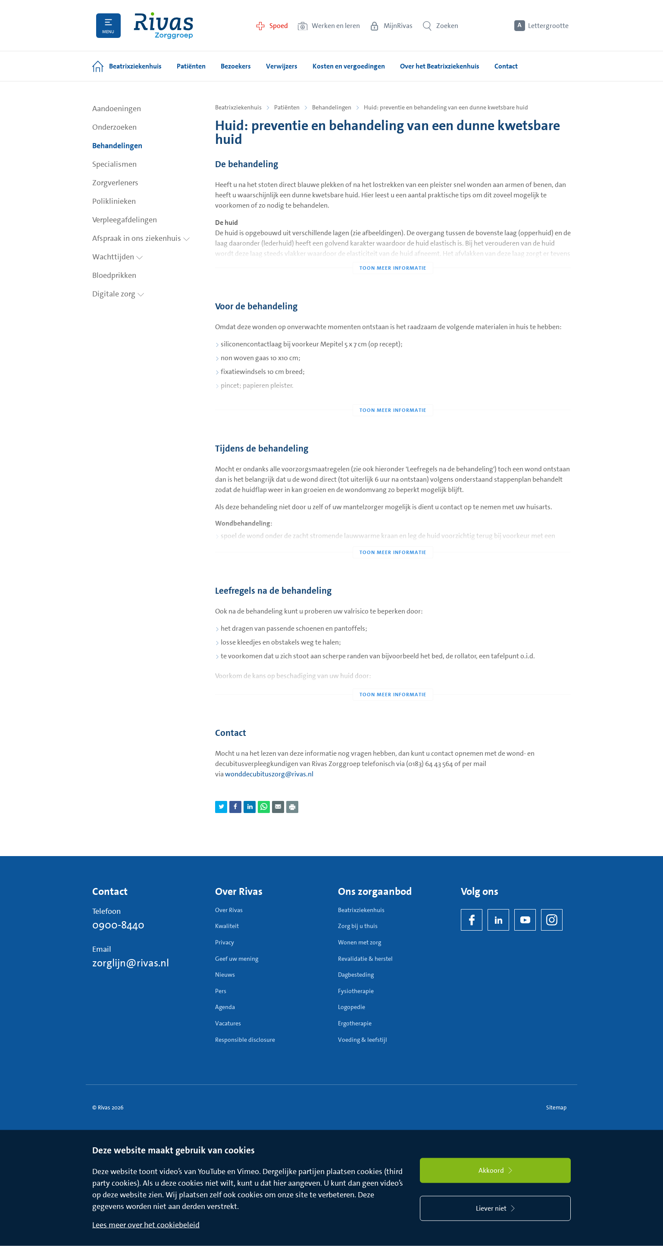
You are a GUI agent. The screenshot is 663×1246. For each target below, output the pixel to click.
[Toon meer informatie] (393, 251)
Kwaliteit (227, 926)
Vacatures (228, 1023)
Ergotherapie (355, 1023)
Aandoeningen (116, 108)
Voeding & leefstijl (362, 1040)
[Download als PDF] (292, 807)
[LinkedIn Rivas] (498, 920)
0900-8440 (118, 925)
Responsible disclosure (245, 1040)
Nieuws (225, 974)
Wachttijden (117, 257)
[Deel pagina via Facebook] (235, 807)
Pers (220, 991)
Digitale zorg (118, 294)
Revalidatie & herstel (365, 959)
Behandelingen (117, 145)
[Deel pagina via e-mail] (278, 807)
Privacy (224, 942)
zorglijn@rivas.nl (130, 963)
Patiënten (287, 107)
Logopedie (351, 1007)
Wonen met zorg (359, 942)
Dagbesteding (356, 974)
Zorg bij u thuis (358, 926)
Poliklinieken (114, 201)
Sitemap (556, 1107)
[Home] (163, 26)
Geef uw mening (236, 959)
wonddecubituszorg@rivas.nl (269, 774)
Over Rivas (229, 910)
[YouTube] (525, 920)
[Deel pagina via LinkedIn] (250, 807)
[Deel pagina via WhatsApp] (264, 807)
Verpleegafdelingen (124, 220)
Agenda (225, 1007)
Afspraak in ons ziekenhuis (141, 238)
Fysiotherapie (356, 991)
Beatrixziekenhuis (238, 107)
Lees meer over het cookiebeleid (146, 1225)
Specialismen (114, 164)
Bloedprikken (114, 275)
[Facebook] (471, 920)
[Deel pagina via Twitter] (221, 807)
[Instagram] (552, 920)
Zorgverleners (115, 183)
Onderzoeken (114, 127)
